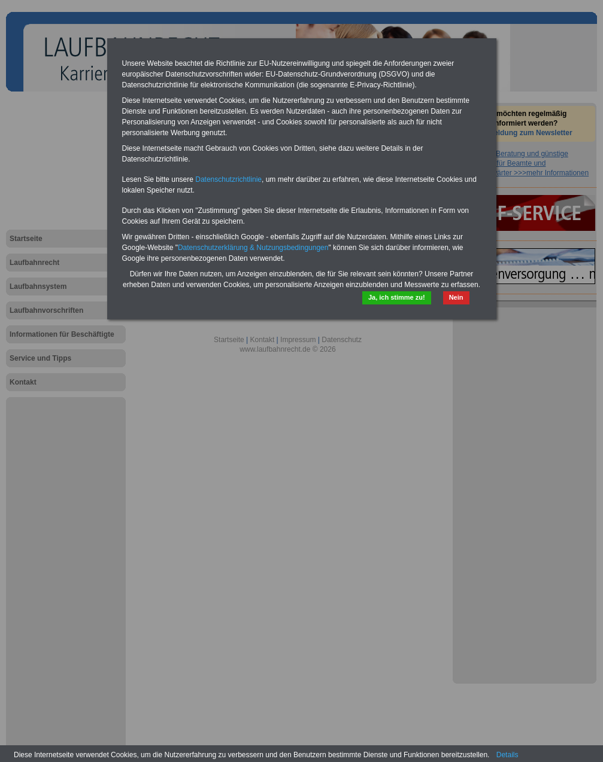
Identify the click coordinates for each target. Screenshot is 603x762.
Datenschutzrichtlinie (228, 179)
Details (507, 755)
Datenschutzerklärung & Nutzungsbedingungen (253, 247)
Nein (456, 297)
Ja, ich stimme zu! (396, 297)
